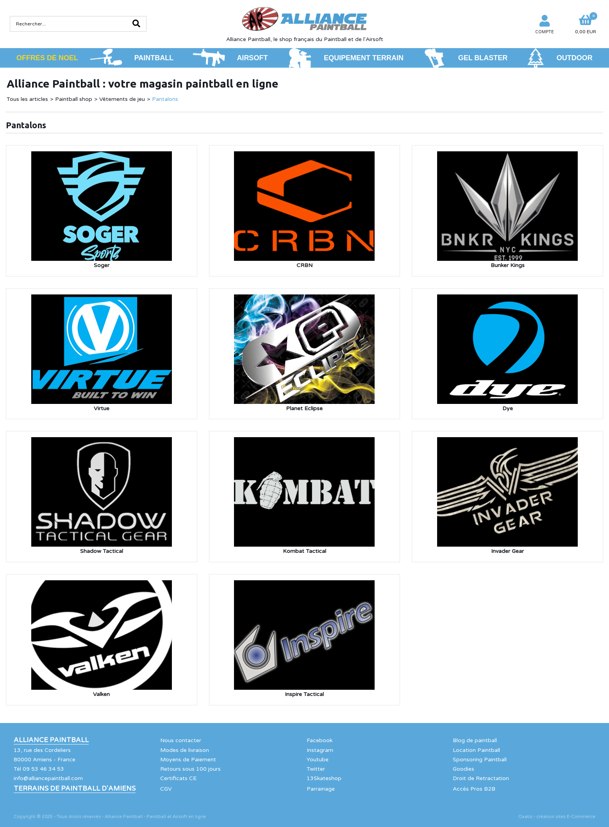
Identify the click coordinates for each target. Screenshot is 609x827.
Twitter (316, 769)
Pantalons (165, 99)
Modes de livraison (184, 750)
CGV (166, 789)
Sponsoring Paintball (480, 759)
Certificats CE (178, 778)
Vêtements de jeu (122, 99)
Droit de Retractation (481, 778)
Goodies (463, 769)
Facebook (319, 740)
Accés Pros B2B (474, 789)
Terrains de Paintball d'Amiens (75, 789)
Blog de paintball (475, 740)
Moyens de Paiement (188, 759)
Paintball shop (73, 99)
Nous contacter (180, 740)
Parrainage (321, 789)
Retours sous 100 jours (190, 769)
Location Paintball (476, 750)
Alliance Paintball (51, 740)
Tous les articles (27, 99)
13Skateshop (324, 778)
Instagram (320, 750)
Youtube (318, 759)
